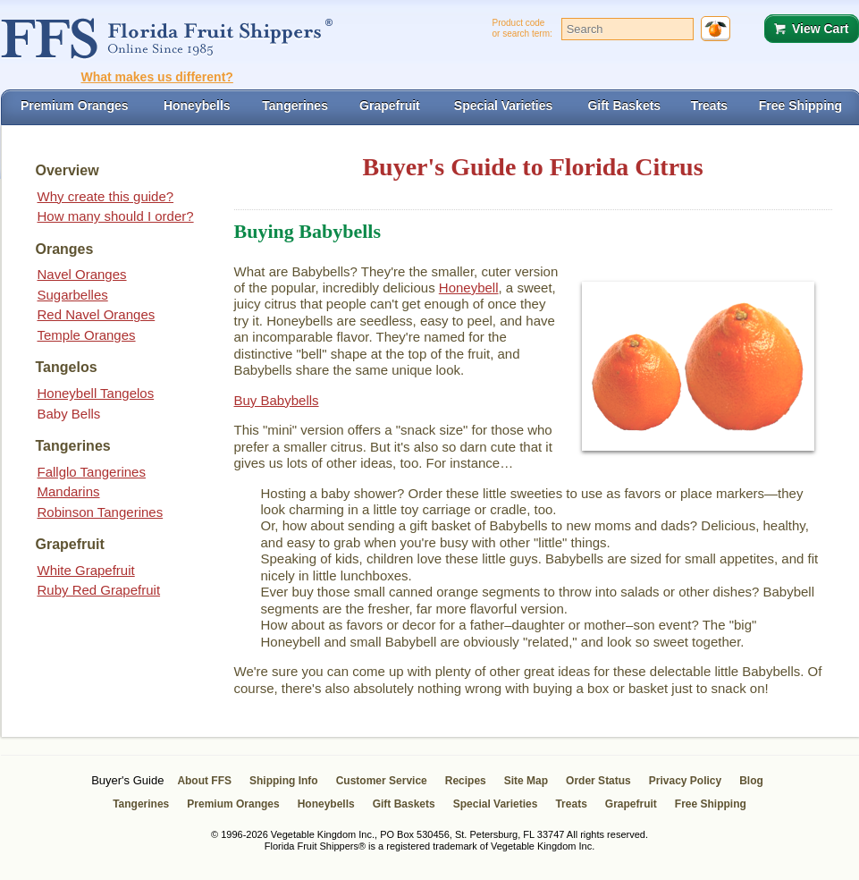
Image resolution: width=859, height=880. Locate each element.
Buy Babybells (276, 400)
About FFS (204, 780)
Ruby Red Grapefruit (99, 589)
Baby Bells (69, 413)
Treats (570, 804)
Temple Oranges (87, 335)
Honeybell (469, 287)
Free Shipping (710, 804)
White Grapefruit (86, 570)
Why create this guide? (106, 196)
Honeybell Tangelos (96, 393)
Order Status (598, 780)
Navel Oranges (82, 274)
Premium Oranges (233, 804)
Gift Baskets (404, 804)
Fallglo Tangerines (92, 471)
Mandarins (69, 491)
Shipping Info (283, 780)
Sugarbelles (73, 294)
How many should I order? (116, 216)
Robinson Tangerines (101, 512)
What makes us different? (157, 77)
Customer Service (381, 780)
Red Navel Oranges (97, 314)
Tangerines (141, 804)
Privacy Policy (685, 780)
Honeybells (326, 804)
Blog (751, 780)
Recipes (465, 780)
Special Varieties (495, 804)
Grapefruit (631, 804)
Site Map (526, 780)
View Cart (820, 28)
